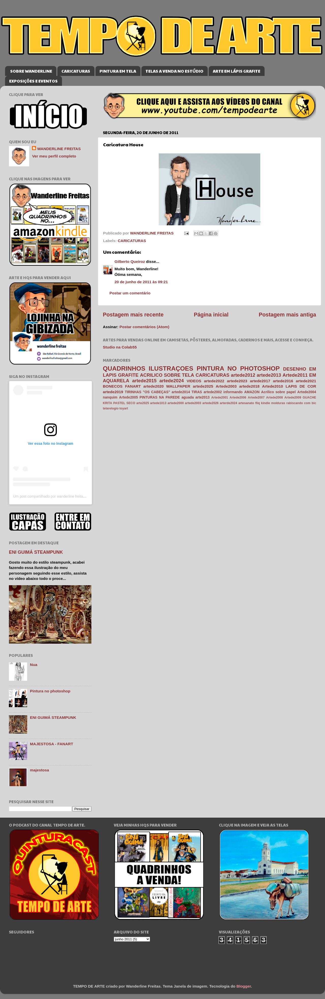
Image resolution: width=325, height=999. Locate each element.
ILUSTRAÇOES (171, 368)
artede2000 (176, 403)
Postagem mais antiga (287, 315)
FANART (133, 386)
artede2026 (210, 403)
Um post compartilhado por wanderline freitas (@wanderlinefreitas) (66, 496)
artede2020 (153, 386)
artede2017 (260, 381)
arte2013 (203, 397)
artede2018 (249, 386)
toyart (123, 408)
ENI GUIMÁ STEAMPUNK (36, 552)
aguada (188, 397)
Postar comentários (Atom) (144, 327)
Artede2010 (272, 386)
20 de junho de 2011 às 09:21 (141, 282)
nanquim (110, 397)
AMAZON (251, 392)
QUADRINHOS (124, 368)
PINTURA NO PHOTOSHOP (238, 368)
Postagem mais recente (133, 315)
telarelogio (111, 408)
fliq (257, 403)
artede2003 (193, 403)
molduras (278, 403)
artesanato (246, 403)
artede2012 (243, 375)
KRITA (107, 403)
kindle (265, 403)
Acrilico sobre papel (278, 392)
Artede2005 (128, 397)
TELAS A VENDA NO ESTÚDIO (174, 71)
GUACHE (309, 397)
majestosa (39, 770)
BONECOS (112, 386)
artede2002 (213, 392)
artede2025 (203, 386)
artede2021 (306, 381)
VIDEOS (194, 381)
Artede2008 (274, 397)
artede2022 (214, 381)
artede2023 (237, 381)
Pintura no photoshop (50, 691)
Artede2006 (238, 397)
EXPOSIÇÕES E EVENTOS (33, 81)
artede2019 (113, 392)
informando (233, 392)
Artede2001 (219, 397)
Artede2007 (256, 397)
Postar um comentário (130, 293)
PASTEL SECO (124, 403)
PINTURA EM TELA (118, 71)
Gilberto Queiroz (130, 261)
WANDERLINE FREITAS (58, 149)
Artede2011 (295, 375)
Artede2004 (306, 392)
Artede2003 (226, 386)
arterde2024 (228, 403)
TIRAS (196, 392)
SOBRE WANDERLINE (31, 71)
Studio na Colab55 (120, 347)
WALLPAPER (178, 386)
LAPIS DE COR (301, 386)
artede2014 (181, 392)
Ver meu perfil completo (54, 156)
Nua (33, 664)
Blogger (243, 986)
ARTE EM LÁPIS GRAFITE (236, 71)
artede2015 (144, 380)
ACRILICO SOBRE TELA (167, 375)
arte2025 (142, 403)
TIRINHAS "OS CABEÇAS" (147, 392)
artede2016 (283, 381)
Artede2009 (292, 397)
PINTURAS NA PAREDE (160, 397)
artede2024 (171, 380)
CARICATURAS (75, 71)
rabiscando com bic (301, 403)
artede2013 (269, 375)
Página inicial (211, 315)
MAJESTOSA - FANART (51, 744)
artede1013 (158, 403)
